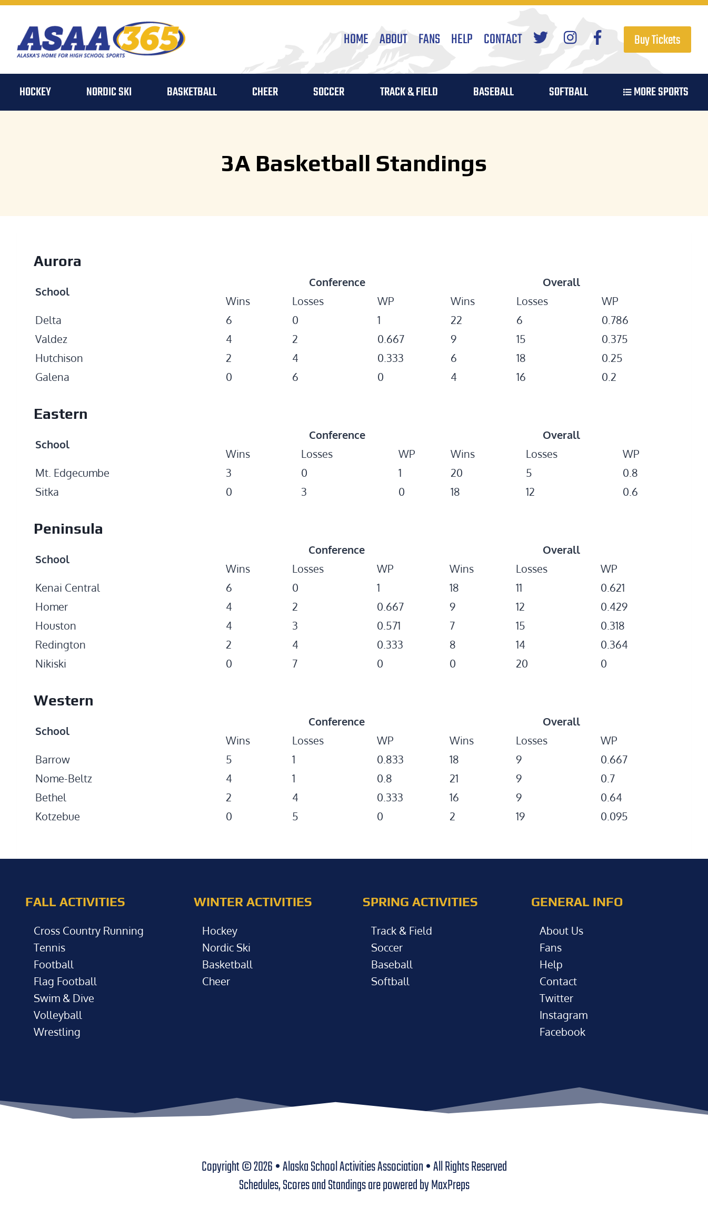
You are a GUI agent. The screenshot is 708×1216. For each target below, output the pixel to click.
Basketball (227, 964)
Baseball (392, 964)
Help (462, 39)
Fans (429, 39)
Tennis (49, 947)
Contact (503, 39)
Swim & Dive (64, 998)
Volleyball (58, 1015)
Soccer (387, 947)
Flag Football (65, 981)
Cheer (265, 92)
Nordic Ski (109, 92)
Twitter (556, 998)
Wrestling (57, 1031)
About (393, 39)
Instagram (563, 1015)
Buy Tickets (657, 40)
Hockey (219, 930)
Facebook (562, 1031)
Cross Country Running (89, 930)
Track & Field (409, 92)
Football (54, 964)
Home (356, 39)
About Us (561, 930)
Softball (390, 981)
